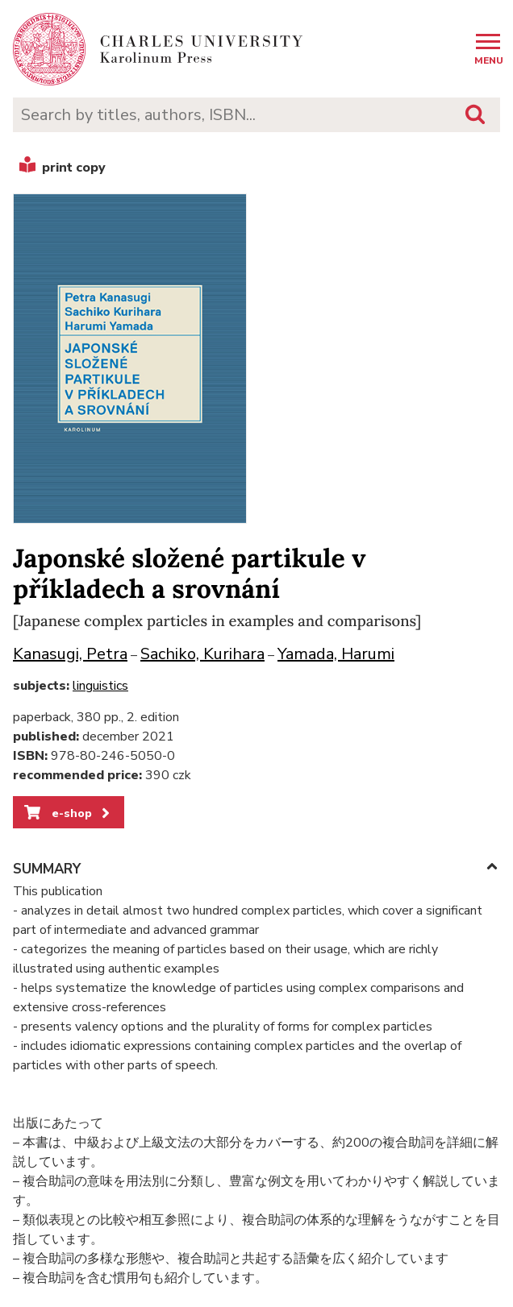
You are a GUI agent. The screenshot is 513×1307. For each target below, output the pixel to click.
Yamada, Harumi (335, 654)
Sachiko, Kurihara (202, 654)
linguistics (100, 686)
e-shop (68, 813)
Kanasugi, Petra (70, 654)
